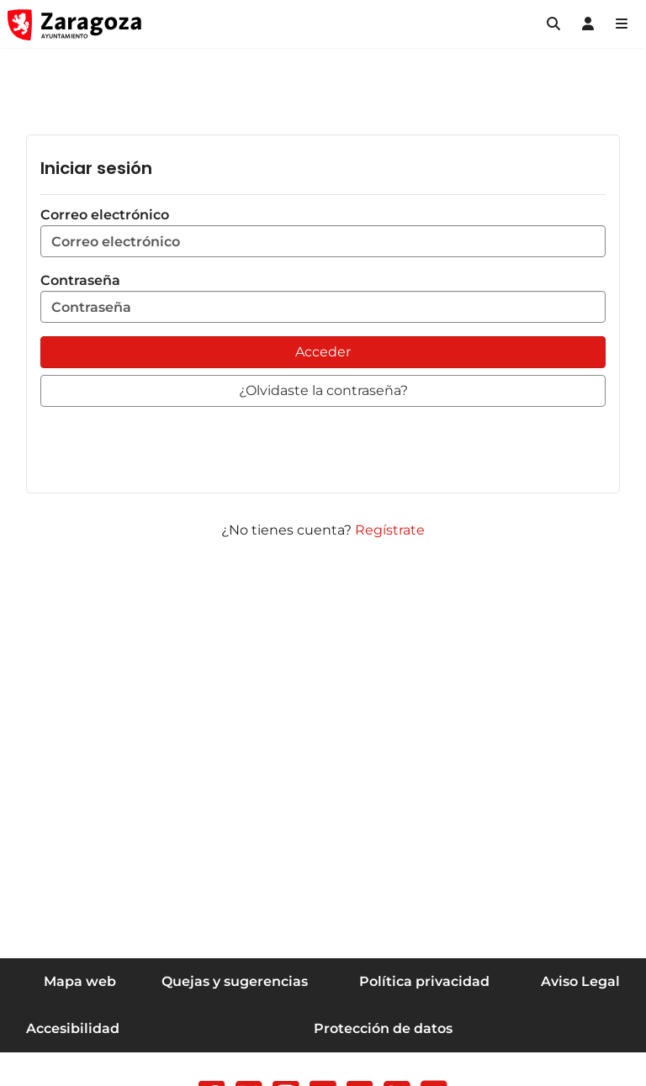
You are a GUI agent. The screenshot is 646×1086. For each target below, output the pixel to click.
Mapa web (80, 981)
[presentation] (168, 446)
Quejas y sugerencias (235, 981)
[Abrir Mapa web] (621, 24)
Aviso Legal (580, 981)
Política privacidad (424, 981)
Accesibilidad (72, 1028)
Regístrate (390, 530)
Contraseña (323, 297)
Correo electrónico (323, 232)
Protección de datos (383, 1028)
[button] (553, 24)
